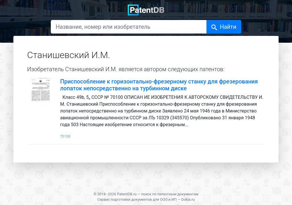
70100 (65, 136)
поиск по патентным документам (169, 194)
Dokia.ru (188, 199)
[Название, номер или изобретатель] (129, 27)
